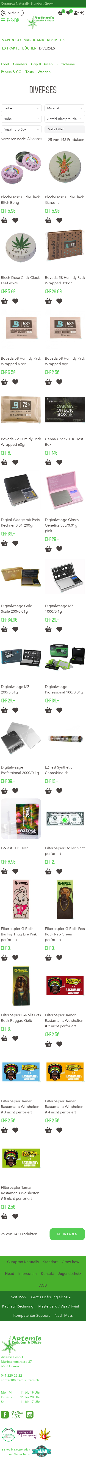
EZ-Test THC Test (14, 848)
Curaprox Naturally (15, 4)
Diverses (47, 48)
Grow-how (70, 1262)
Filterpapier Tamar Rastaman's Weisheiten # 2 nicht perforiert (64, 1020)
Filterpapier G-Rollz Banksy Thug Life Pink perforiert (19, 934)
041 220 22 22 (11, 1376)
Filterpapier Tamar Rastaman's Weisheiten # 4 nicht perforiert (64, 1106)
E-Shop (13, 20)
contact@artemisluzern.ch (20, 1380)
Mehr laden (67, 1234)
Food (5, 64)
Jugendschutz (69, 1273)
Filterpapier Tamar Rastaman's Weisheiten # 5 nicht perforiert (20, 1193)
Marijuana (34, 40)
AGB (43, 1285)
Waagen (44, 72)
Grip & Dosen (42, 64)
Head (9, 1273)
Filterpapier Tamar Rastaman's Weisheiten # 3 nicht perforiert (20, 1106)
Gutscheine (66, 64)
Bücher (29, 48)
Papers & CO (11, 72)
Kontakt (47, 1273)
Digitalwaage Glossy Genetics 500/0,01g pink (62, 525)
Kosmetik (56, 40)
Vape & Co (11, 40)
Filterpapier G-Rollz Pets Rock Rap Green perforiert (65, 934)
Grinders (20, 64)
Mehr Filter (56, 129)
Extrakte (10, 48)
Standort (37, 4)
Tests (29, 72)
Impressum (27, 1273)
